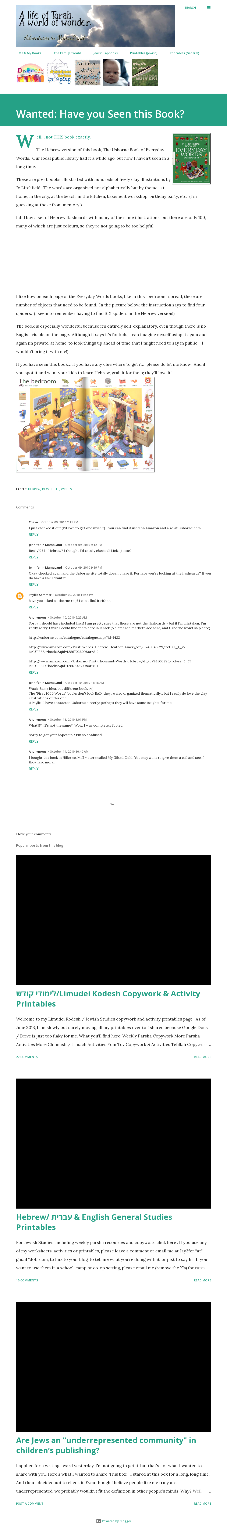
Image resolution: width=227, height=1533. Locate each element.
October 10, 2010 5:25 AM (68, 617)
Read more (202, 1057)
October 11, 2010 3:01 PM (68, 719)
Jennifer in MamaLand (45, 545)
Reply (34, 534)
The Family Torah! (64, 53)
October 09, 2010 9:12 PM (83, 545)
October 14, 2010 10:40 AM (69, 751)
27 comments (27, 1057)
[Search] (190, 7)
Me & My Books (27, 53)
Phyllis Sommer (40, 595)
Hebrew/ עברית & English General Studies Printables (94, 1222)
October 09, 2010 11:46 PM (74, 595)
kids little (50, 489)
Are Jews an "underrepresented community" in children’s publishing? (106, 1445)
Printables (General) (181, 53)
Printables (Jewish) (141, 53)
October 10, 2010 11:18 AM (84, 683)
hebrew (34, 489)
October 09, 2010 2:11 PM (59, 522)
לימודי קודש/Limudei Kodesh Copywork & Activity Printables (108, 998)
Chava (33, 522)
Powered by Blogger (113, 1521)
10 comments (27, 1280)
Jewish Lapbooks (103, 53)
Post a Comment (29, 1503)
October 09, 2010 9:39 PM (83, 567)
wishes (66, 489)
